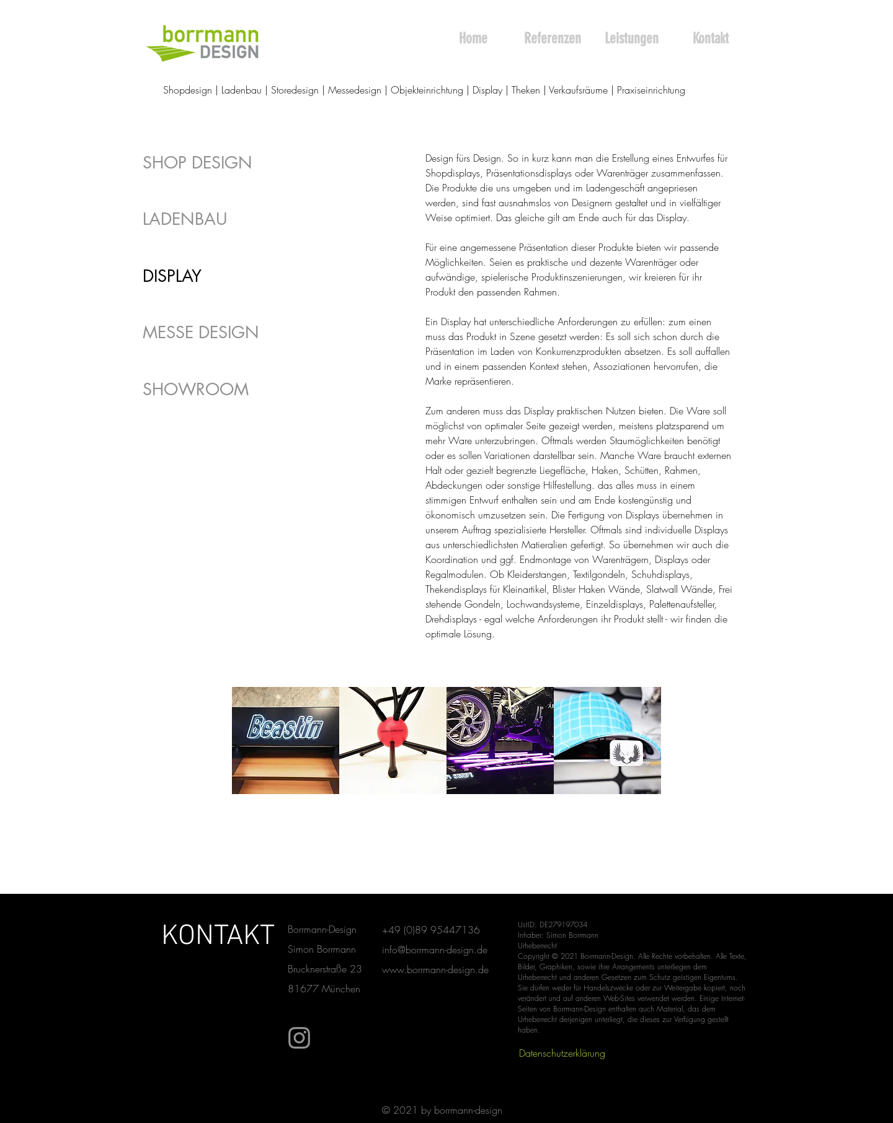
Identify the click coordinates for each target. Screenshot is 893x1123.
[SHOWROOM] (213, 389)
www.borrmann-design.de (435, 969)
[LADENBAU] (213, 218)
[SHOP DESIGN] (213, 162)
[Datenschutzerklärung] (562, 1053)
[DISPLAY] (213, 275)
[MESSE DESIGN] (213, 332)
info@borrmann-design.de (434, 949)
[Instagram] (299, 1037)
